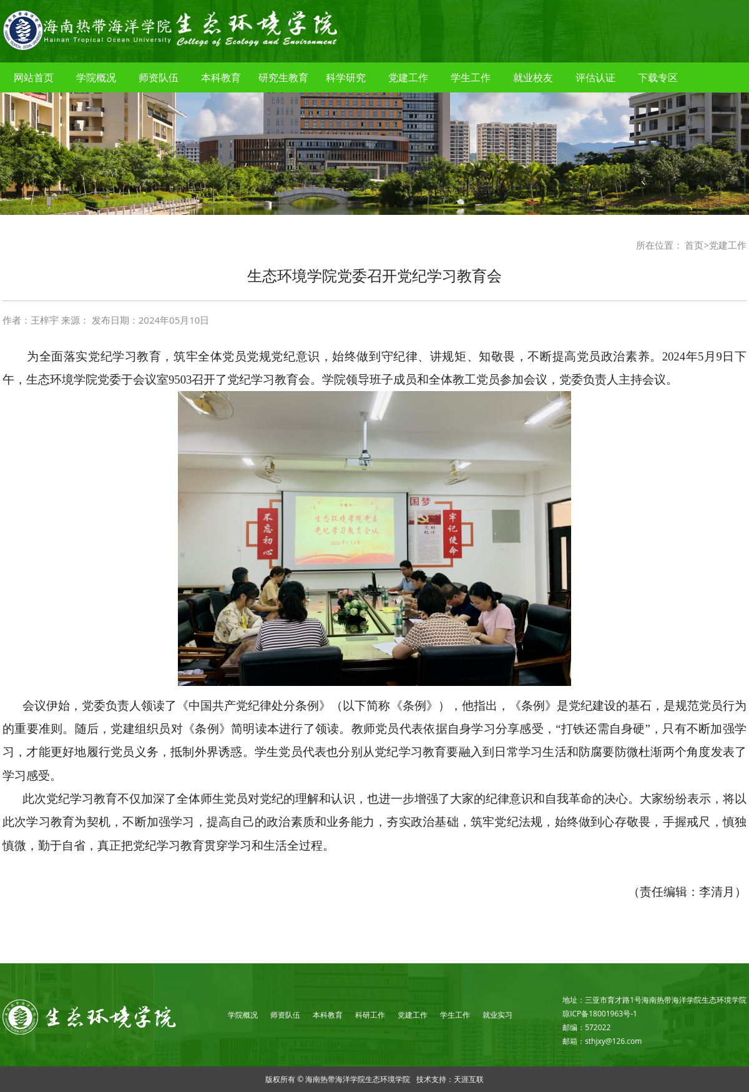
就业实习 (497, 1015)
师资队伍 (159, 77)
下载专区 (658, 77)
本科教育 (221, 77)
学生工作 (471, 77)
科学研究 (346, 77)
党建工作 (408, 77)
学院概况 (96, 77)
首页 (694, 245)
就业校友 (533, 77)
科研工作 (370, 1015)
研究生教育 (283, 77)
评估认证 (595, 77)
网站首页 (34, 77)
